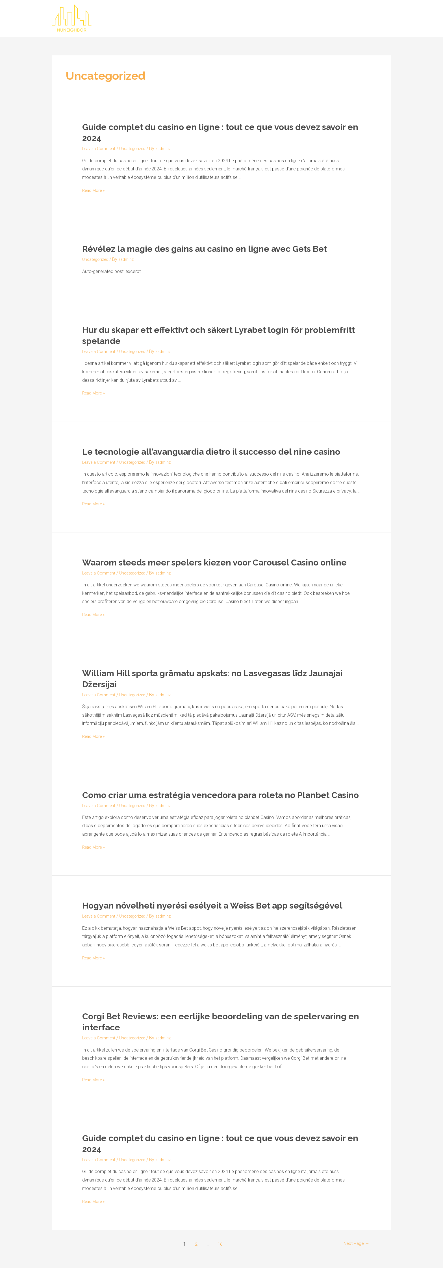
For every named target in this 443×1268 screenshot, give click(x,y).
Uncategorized (137, 148)
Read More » (94, 190)
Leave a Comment (100, 148)
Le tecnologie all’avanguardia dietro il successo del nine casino (211, 452)
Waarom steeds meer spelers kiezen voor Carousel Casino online (214, 562)
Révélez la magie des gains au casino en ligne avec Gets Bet (204, 249)
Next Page (355, 1244)
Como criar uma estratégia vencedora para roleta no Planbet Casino (220, 795)
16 (219, 1244)
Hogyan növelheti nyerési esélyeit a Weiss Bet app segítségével (212, 906)
